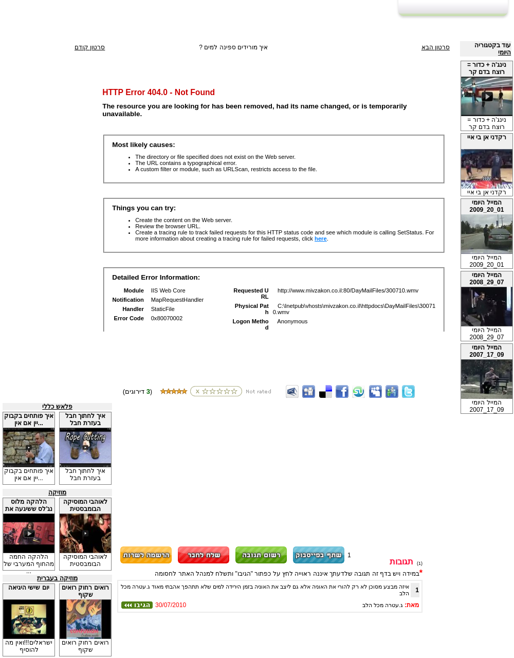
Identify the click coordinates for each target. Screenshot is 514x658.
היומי (504, 52)
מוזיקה (57, 492)
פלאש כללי (57, 406)
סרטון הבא (435, 47)
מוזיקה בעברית (57, 578)
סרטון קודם (90, 47)
